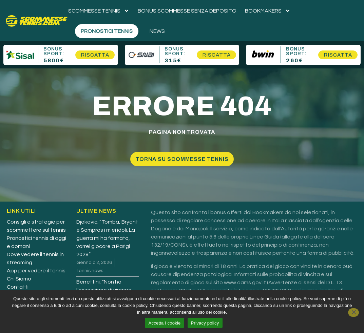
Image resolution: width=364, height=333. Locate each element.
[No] (353, 312)
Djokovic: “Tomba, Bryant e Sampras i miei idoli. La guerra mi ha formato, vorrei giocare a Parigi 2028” (107, 238)
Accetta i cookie (164, 323)
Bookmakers (267, 11)
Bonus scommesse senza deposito (187, 11)
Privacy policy (205, 323)
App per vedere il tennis (36, 270)
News (157, 31)
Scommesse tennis (98, 11)
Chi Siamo (19, 279)
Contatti (17, 287)
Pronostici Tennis (107, 31)
